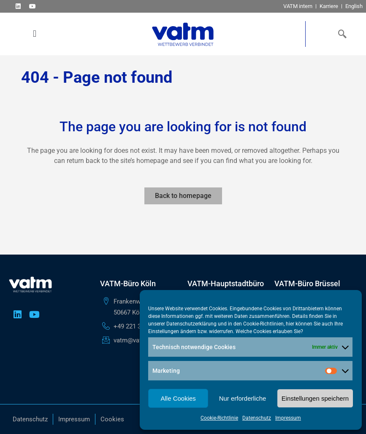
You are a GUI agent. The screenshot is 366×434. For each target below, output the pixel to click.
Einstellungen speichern (315, 398)
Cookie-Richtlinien (263, 324)
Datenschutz (256, 418)
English (354, 6)
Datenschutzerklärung (191, 324)
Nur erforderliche (242, 398)
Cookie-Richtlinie (219, 418)
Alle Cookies (177, 398)
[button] (35, 34)
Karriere (329, 6)
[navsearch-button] (340, 33)
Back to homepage (183, 196)
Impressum (288, 418)
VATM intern (297, 6)
